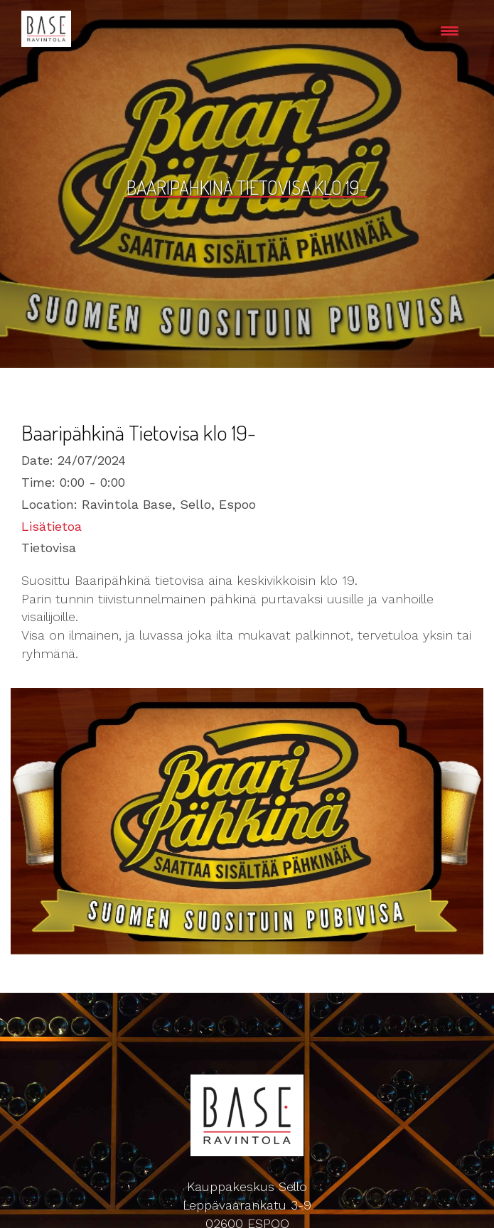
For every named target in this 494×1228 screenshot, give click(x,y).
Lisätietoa (51, 526)
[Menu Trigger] (449, 30)
